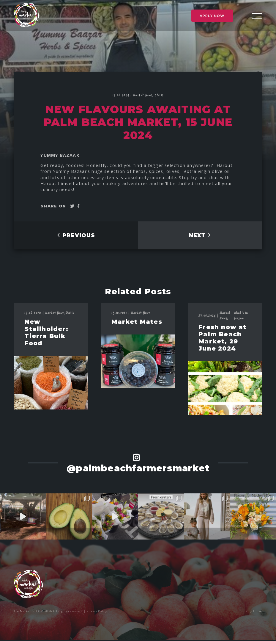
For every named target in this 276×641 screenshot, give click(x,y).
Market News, (144, 95)
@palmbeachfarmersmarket (138, 469)
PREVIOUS (75, 235)
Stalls (159, 95)
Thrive (257, 612)
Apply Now (212, 16)
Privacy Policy (97, 612)
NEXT (200, 235)
